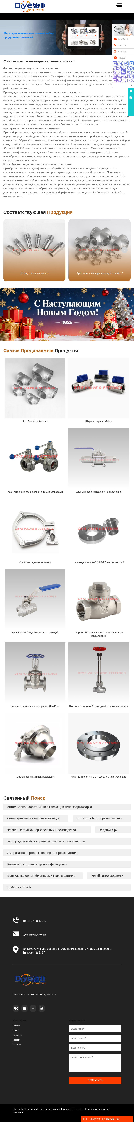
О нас (15, 1030)
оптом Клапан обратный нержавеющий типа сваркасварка (49, 807)
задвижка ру (108, 830)
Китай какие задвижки (107, 875)
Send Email (121, 38)
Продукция (17, 1035)
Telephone (120, 45)
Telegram (120, 57)
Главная (16, 1025)
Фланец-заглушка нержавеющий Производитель (42, 830)
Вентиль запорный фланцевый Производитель (41, 875)
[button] (124, 250)
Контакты (17, 1045)
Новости (16, 1040)
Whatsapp (120, 51)
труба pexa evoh (19, 887)
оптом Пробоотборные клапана (99, 818)
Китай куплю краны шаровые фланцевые (37, 864)
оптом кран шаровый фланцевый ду (33, 818)
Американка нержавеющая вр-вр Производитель (42, 853)
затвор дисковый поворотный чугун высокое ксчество (46, 841)
